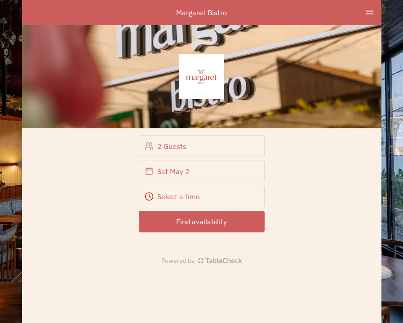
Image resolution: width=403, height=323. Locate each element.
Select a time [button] (172, 196)
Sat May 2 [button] (167, 171)
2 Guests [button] (165, 146)
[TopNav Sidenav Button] (369, 12)
